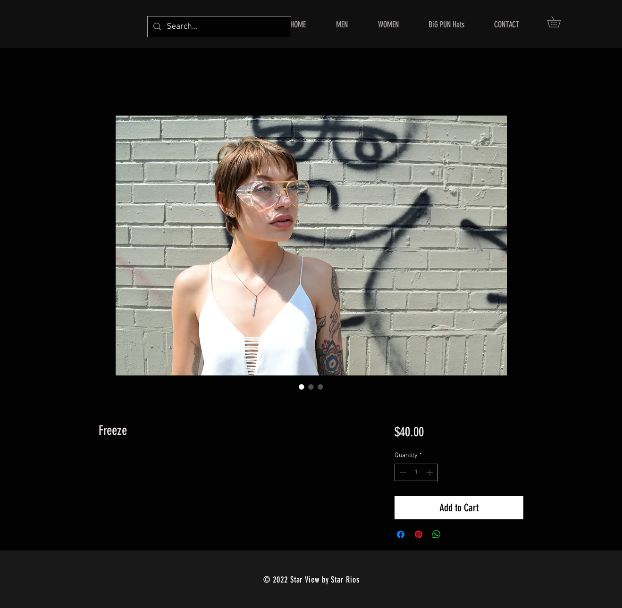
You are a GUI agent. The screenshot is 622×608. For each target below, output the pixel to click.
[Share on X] (454, 534)
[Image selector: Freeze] (301, 386)
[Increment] (431, 472)
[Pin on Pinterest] (418, 534)
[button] (559, 21)
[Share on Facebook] (400, 534)
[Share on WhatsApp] (436, 534)
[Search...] (219, 27)
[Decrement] (402, 472)
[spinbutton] (416, 472)
